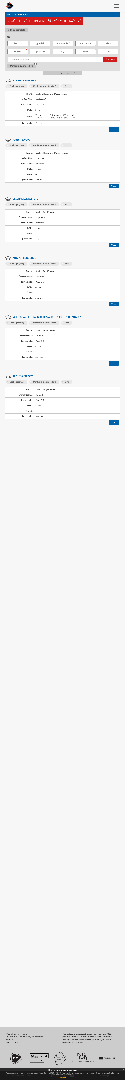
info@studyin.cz (12, 1042)
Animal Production (24, 257)
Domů (10, 15)
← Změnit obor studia (16, 30)
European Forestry (24, 80)
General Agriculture (25, 198)
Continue (62, 1078)
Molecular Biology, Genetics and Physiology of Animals (46, 317)
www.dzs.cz (10, 1040)
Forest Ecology (22, 139)
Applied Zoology (22, 376)
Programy (23, 15)
